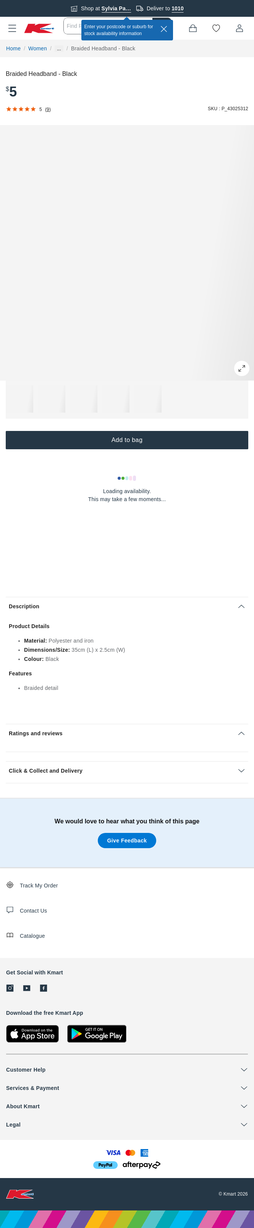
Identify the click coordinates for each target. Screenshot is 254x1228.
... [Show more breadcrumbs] (59, 48)
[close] (164, 29)
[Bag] (193, 28)
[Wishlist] (216, 28)
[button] (12, 28)
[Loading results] (127, 478)
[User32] (239, 28)
